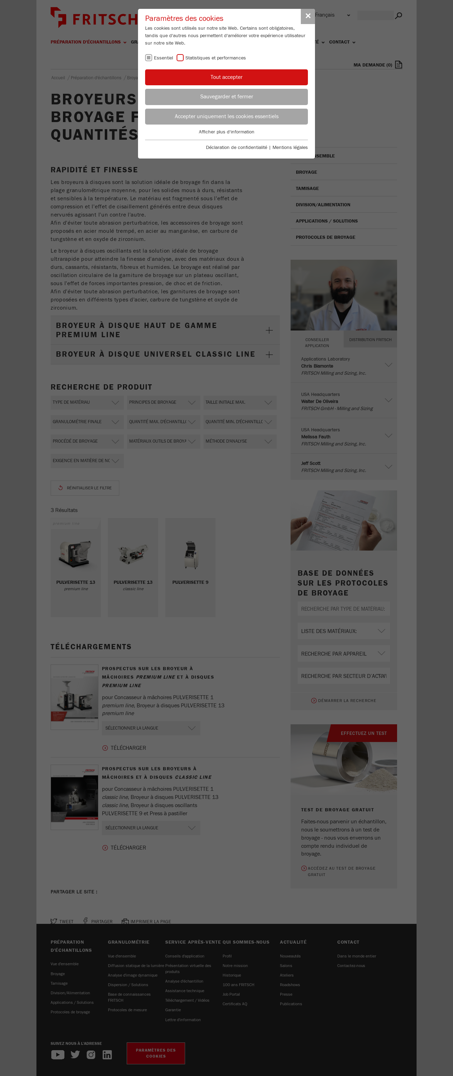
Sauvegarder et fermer (226, 96)
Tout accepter (226, 77)
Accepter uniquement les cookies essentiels (227, 116)
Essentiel (163, 58)
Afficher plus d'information (226, 132)
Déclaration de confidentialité (236, 147)
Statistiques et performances (215, 58)
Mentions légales (290, 147)
